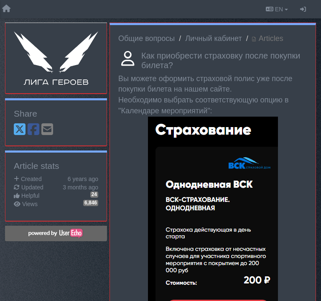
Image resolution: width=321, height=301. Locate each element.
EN (277, 9)
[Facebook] (33, 129)
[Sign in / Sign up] (303, 9)
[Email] (47, 129)
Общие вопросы (146, 38)
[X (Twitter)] (19, 129)
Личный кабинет (213, 38)
